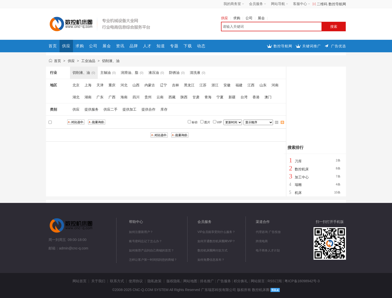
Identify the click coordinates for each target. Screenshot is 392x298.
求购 (238, 18)
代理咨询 (262, 232)
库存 (164, 109)
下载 (188, 46)
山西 (136, 85)
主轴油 (105, 73)
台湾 (244, 97)
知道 (160, 46)
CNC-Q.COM (142, 290)
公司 (250, 18)
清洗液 (195, 73)
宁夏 (220, 97)
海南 (124, 97)
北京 (76, 85)
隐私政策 (155, 281)
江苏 (203, 85)
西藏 (172, 97)
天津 (100, 85)
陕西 (184, 97)
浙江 (215, 85)
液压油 (153, 73)
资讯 (120, 46)
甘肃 (196, 97)
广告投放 (275, 232)
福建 (239, 85)
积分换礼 (241, 281)
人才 (147, 46)
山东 (263, 85)
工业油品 (88, 61)
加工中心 (302, 177)
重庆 (112, 85)
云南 (160, 97)
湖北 (76, 97)
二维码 (322, 4)
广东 (100, 97)
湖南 (88, 97)
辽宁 (163, 85)
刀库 (298, 161)
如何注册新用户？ (141, 232)
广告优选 (338, 46)
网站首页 (79, 281)
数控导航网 (337, 4)
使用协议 (136, 281)
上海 (88, 85)
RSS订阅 (275, 281)
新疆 (232, 97)
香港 (256, 97)
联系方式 (117, 281)
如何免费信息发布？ (211, 259)
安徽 (227, 85)
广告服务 (224, 281)
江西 (251, 85)
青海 (208, 97)
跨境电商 (262, 241)
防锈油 (174, 73)
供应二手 (111, 109)
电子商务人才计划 (268, 250)
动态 (201, 46)
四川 (136, 97)
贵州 (148, 97)
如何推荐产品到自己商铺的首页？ (151, 250)
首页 (52, 46)
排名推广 (207, 281)
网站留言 (258, 281)
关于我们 (98, 281)
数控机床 (302, 169)
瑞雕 (298, 185)
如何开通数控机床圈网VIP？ (216, 241)
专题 (174, 46)
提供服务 (91, 109)
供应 (226, 18)
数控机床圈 (261, 290)
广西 (112, 97)
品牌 (134, 46)
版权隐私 (173, 281)
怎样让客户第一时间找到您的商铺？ (153, 259)
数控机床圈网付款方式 (213, 250)
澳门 (268, 97)
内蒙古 (149, 85)
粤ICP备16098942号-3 (302, 281)
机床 (298, 193)
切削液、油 (111, 61)
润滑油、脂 (129, 73)
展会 (263, 18)
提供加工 (129, 109)
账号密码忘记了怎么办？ (145, 241)
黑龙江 (189, 85)
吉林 (175, 85)
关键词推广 (311, 46)
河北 (124, 85)
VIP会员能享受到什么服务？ (216, 232)
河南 (275, 85)
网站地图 (190, 281)
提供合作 (149, 109)
